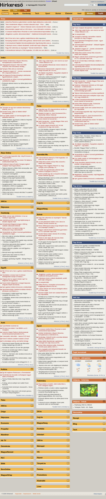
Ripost (40, 458)
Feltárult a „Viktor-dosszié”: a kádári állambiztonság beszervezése (85, 202)
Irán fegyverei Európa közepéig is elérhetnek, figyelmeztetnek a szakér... (16, 76)
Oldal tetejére (98, 494)
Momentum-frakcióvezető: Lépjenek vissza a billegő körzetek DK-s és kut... (52, 69)
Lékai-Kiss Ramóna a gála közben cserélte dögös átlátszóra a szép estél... (29, 22)
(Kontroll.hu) (55, 43)
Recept (76, 418)
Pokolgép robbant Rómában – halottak (86, 250)
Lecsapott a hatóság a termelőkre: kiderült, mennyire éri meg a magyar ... (87, 37)
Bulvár (58, 13)
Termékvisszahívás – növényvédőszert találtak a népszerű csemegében (16, 173)
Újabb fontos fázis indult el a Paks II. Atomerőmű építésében (13, 255)
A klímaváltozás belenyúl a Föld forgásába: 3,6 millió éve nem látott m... (28, 50)
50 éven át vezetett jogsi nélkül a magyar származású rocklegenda (15, 350)
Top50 (100, 13)
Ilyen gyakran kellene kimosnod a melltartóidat (89, 178)
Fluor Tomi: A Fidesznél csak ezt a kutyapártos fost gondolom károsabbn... (53, 138)
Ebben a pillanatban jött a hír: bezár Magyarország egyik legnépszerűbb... (86, 190)
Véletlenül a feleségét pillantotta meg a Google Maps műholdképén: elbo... (89, 198)
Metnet (90, 405)
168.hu (40, 440)
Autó (79, 13)
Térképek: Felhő (79, 407)
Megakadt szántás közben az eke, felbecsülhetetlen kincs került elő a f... (86, 285)
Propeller (5, 429)
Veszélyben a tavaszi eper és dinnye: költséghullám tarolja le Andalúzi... (14, 275)
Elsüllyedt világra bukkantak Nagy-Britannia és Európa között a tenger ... (16, 92)
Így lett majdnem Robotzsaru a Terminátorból (16, 372)
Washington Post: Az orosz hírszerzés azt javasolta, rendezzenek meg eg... (87, 222)
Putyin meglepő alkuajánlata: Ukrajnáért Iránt (88, 28)
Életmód (68, 13)
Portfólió (40, 429)
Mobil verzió (36, 494)
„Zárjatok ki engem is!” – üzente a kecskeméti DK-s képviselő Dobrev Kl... (88, 49)
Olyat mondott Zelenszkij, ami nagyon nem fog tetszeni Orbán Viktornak (89, 269)
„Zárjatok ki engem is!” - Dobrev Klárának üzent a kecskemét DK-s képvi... (28, 27)
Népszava (5, 207)
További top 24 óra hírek (96, 293)
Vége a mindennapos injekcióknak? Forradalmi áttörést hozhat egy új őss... (17, 314)
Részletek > (49, 1)
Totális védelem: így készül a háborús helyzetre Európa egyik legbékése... (17, 120)
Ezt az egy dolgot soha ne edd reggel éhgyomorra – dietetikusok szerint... (86, 277)
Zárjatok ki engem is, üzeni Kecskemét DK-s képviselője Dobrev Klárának (88, 116)
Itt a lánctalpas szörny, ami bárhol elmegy (15, 341)
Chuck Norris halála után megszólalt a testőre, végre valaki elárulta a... (88, 226)
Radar (91, 407)
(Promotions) (55, 40)
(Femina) (55, 34)
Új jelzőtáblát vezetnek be (10, 326)
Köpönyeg (77, 405)
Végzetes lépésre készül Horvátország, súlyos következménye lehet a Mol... (88, 328)
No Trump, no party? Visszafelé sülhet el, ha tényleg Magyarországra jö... (88, 281)
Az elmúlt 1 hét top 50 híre (95, 347)
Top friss (76, 25)
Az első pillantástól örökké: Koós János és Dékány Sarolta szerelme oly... (51, 222)
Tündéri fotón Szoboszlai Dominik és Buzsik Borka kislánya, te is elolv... (52, 317)
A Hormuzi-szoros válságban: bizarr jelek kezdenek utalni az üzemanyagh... (51, 403)
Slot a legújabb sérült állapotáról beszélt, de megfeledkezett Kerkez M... (52, 350)
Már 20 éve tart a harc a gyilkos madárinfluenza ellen (22, 38)
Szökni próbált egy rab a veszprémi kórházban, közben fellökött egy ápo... (53, 174)
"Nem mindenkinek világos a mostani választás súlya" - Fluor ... (25, 24)
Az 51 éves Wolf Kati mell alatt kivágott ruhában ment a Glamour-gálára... (53, 250)
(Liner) (54, 29)
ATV (2, 104)
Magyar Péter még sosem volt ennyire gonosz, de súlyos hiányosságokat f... (17, 391)
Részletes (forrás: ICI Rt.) (95, 375)
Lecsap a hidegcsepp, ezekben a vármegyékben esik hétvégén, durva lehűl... (88, 167)
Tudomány (41, 381)
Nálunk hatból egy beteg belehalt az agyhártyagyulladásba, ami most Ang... (50, 395)
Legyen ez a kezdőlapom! (97, 1)
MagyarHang (42, 209)
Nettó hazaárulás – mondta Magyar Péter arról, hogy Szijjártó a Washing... (89, 82)
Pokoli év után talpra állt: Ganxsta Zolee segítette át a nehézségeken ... (50, 238)
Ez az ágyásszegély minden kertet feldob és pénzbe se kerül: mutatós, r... (16, 302)
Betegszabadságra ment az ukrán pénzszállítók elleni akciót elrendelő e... (53, 178)
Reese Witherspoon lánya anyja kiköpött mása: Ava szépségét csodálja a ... (53, 226)
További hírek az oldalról (24, 100)
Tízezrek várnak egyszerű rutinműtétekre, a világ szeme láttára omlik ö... (16, 140)
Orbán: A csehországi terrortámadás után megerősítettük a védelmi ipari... (51, 134)
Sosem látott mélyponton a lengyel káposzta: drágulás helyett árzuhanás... (16, 283)
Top (25, 10)
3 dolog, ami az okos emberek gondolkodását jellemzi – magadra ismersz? (16, 306)
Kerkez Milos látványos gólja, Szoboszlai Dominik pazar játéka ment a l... (87, 104)
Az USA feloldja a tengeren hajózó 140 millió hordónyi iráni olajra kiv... (52, 130)
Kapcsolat (18, 494)
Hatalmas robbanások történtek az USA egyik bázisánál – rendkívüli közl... (88, 86)
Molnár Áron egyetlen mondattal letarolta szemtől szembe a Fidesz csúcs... (87, 246)
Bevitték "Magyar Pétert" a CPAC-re (85, 148)
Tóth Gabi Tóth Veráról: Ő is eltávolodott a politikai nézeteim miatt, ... (51, 258)
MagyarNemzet (7, 452)
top (31, 263)
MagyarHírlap (6, 475)
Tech (37, 13)
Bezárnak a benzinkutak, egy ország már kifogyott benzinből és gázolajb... (87, 194)
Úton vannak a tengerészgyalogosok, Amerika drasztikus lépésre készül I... (88, 289)
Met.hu (84, 405)
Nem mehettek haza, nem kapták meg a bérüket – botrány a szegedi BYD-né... (89, 230)
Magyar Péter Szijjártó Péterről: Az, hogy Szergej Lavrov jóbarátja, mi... (51, 166)
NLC (3, 458)
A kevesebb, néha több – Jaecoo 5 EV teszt (16, 336)
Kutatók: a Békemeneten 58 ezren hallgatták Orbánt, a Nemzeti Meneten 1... (88, 332)
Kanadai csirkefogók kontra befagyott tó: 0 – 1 (16, 362)
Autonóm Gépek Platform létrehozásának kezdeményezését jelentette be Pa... (15, 333)
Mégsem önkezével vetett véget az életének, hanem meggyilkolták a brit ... (88, 253)
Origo (3, 412)
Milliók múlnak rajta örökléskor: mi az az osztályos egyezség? (14, 217)
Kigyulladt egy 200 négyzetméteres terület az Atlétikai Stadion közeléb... (52, 110)
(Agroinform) (42, 38)
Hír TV (3, 440)
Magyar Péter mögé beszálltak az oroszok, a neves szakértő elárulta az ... (88, 140)
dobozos (20, 263)
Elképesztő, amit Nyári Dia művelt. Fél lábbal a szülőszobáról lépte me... (89, 120)
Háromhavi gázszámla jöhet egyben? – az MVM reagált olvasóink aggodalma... (17, 245)
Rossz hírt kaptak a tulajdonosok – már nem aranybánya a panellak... (16, 136)
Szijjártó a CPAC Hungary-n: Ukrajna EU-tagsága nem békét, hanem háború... (15, 124)
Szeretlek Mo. (42, 154)
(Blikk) (47, 24)
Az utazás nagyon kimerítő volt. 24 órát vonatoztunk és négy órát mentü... (50, 126)
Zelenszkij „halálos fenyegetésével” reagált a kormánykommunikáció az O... (52, 77)
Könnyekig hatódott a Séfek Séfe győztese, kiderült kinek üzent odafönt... (28, 40)
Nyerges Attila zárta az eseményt (12, 69)
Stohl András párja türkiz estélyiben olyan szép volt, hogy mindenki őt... (89, 96)
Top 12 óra (77, 186)
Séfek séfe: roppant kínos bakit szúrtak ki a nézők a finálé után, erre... (51, 246)
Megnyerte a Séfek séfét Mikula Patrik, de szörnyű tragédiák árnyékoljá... (15, 310)
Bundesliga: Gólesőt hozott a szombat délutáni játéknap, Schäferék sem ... (53, 338)
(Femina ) (55, 22)
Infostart (40, 435)
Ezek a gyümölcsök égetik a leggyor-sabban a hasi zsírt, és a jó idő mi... (52, 313)
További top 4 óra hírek (96, 181)
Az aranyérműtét (79, 34)
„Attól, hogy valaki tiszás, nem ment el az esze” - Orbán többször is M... (89, 31)
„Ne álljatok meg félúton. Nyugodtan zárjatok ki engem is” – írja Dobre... (89, 144)
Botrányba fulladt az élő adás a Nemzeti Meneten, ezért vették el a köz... (87, 305)
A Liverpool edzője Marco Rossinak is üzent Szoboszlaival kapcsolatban (28, 31)
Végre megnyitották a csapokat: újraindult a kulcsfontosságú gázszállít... (88, 90)
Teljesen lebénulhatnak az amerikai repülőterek (89, 93)
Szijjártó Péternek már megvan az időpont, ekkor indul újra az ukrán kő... (87, 171)
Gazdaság (26, 13)
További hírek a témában (24, 395)
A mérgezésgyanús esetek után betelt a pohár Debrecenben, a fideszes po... (52, 194)
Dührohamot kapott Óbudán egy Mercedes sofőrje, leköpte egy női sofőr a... (15, 344)
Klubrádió (41, 481)
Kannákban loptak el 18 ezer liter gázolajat (15, 347)
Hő (87, 407)
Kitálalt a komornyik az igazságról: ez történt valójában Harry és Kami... (52, 262)
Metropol (40, 446)
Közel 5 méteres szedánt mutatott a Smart (15, 338)
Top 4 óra (77, 133)
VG (38, 452)
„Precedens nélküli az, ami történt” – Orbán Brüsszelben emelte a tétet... (51, 182)
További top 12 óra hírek (96, 238)
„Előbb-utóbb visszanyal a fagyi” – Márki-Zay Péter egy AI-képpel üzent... (52, 190)
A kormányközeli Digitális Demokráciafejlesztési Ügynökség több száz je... (28, 43)
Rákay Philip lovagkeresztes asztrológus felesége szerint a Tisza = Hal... (87, 273)
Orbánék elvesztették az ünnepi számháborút (88, 312)
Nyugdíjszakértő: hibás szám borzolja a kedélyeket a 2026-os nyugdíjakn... (14, 185)
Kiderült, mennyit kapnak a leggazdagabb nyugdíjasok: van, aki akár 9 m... (15, 144)
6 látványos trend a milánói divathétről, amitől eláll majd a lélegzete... (27, 45)
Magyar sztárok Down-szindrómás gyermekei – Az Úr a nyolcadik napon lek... (89, 57)
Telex (3, 400)
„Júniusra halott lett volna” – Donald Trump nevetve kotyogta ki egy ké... (87, 344)
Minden (90, 13)
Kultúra (4, 369)
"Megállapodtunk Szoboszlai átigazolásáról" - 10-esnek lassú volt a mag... (52, 372)
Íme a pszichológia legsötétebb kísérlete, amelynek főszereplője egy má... (51, 391)
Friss (15, 10)
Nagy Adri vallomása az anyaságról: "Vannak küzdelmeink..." (24, 48)
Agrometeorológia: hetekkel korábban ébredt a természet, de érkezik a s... (16, 290)
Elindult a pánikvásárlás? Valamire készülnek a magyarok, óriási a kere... (89, 309)
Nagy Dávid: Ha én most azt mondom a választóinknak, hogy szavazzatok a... (50, 93)
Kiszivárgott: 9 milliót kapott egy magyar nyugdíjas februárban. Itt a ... (86, 206)
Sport (47, 13)
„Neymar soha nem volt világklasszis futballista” (53, 365)
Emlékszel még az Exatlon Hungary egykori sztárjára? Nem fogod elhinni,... (16, 165)
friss (26, 263)
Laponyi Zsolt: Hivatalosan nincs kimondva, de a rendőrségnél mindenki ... (89, 340)
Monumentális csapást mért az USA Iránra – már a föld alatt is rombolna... (28, 29)
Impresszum (27, 494)
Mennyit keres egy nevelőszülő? (12, 252)
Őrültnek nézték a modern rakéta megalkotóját (53, 388)
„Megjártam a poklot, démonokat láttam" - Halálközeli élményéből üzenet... (29, 34)
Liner (39, 486)
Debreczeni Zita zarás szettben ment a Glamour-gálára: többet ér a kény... (50, 254)
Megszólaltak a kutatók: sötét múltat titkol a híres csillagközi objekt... (51, 384)
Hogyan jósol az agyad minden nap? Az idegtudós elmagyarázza (14, 279)
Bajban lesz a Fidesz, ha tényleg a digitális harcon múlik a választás (51, 142)
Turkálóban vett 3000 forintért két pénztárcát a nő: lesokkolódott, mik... (88, 218)
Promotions (42, 475)
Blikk (3, 463)
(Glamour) (52, 45)
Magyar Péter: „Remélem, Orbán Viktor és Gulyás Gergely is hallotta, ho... (87, 136)
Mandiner (5, 435)
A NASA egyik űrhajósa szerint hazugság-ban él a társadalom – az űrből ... (89, 315)
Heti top (76, 297)
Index (3, 58)
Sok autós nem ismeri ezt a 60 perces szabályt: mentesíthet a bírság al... (89, 151)
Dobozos (5, 10)
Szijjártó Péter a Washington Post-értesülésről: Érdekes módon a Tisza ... (53, 98)
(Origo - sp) (54, 31)
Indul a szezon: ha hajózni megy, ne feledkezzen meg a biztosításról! (13, 229)
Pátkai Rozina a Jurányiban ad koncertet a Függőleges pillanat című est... (51, 285)
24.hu (39, 58)
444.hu (4, 201)
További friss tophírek (97, 73)
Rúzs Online (6, 153)
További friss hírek (62, 53)
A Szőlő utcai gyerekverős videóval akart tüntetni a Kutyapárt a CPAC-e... (51, 170)
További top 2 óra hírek (96, 128)
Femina (40, 469)
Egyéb (15, 13)
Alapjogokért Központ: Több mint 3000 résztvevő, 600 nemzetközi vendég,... (14, 65)
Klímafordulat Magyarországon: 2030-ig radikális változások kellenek (14, 225)
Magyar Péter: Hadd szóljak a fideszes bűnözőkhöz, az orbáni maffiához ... (50, 186)
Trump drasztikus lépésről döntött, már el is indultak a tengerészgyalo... (88, 163)
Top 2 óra (77, 78)
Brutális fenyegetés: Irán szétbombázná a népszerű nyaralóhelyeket (15, 132)
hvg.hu (40, 203)
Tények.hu (41, 463)
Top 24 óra (77, 242)
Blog (75, 424)
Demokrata (5, 446)
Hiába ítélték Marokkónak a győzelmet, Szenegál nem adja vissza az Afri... (50, 342)
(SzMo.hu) (55, 27)
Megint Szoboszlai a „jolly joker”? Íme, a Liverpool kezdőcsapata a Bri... (50, 368)
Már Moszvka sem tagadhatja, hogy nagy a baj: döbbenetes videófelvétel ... (89, 301)
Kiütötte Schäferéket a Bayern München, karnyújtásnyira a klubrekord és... (15, 61)
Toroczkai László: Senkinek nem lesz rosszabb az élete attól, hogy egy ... (89, 261)
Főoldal (5, 13)
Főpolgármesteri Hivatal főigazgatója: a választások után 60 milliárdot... (86, 234)
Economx (5, 423)
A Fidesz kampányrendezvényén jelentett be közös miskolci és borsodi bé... (88, 100)
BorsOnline (5, 469)
